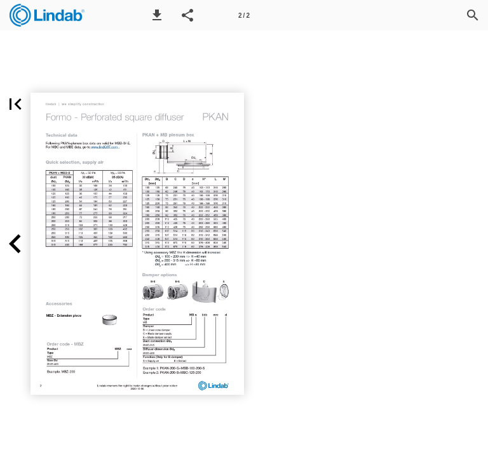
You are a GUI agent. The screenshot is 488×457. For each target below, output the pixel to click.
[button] (157, 15)
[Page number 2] (244, 15)
